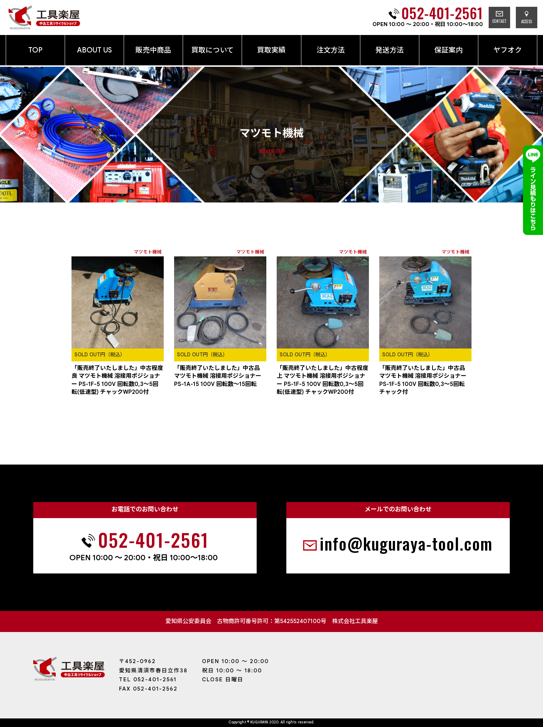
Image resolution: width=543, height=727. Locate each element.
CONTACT (499, 17)
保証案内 (448, 50)
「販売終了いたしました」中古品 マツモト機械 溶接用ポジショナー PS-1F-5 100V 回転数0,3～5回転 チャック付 (423, 380)
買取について (212, 50)
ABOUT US (94, 50)
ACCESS (526, 17)
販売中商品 (153, 50)
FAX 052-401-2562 (148, 689)
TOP (35, 50)
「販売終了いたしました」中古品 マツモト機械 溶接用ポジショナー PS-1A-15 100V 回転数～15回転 (217, 376)
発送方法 (389, 50)
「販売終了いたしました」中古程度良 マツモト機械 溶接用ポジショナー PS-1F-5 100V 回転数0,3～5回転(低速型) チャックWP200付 (117, 380)
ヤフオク (507, 50)
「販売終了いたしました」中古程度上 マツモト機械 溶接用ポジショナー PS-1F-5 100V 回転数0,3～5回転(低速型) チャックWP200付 (322, 380)
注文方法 (330, 50)
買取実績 (271, 50)
